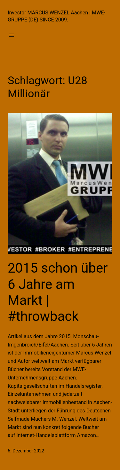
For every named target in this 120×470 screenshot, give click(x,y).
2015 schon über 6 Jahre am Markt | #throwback (58, 292)
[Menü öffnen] (11, 35)
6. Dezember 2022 (26, 450)
